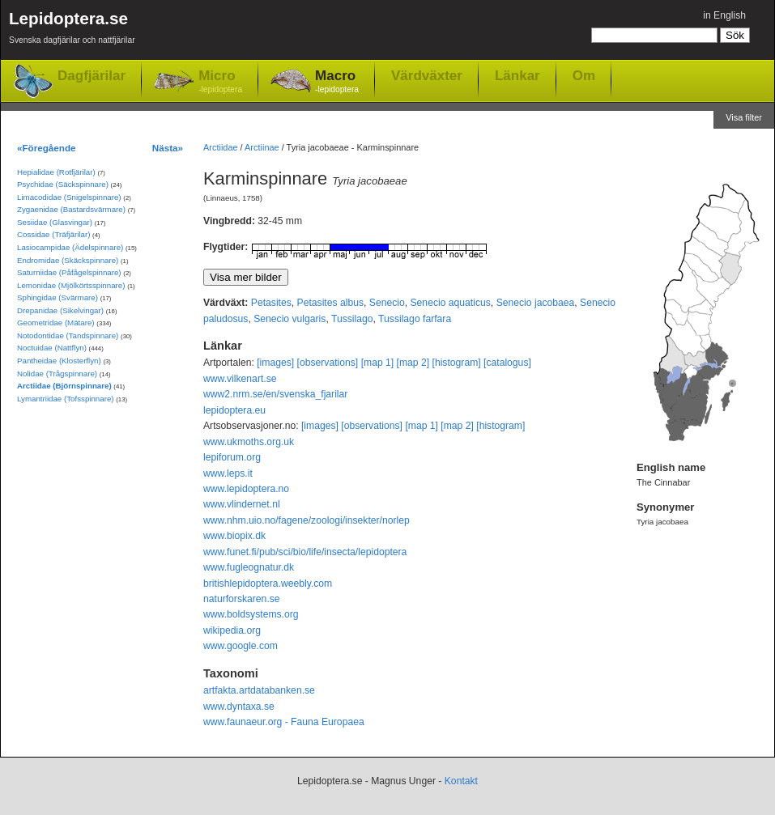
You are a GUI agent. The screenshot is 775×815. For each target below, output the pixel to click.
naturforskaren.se (241, 599)
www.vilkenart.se (240, 378)
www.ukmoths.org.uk (248, 442)
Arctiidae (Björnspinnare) (64, 385)
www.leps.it (228, 473)
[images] (275, 362)
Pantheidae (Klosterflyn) (59, 360)
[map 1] (377, 362)
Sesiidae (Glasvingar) (54, 222)
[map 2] (413, 362)
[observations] (328, 362)
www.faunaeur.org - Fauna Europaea (283, 722)
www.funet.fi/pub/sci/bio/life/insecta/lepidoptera (305, 552)
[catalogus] (507, 362)
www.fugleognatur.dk (248, 567)
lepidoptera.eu (234, 410)
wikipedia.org (232, 630)
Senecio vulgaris (289, 319)
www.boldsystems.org (251, 614)
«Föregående (46, 147)
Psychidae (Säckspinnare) (63, 184)
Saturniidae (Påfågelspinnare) (69, 272)
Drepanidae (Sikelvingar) (60, 310)
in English (724, 15)
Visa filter (744, 117)
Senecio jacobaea (535, 302)
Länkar (517, 75)
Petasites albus (330, 302)
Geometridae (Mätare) (56, 322)
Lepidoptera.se (72, 30)
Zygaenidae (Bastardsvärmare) (71, 209)
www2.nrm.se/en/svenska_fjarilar (275, 394)
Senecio (387, 302)
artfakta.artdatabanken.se (259, 690)
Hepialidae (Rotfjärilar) (56, 172)
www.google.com (240, 646)
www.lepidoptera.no (246, 489)
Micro (220, 82)
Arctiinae (262, 147)
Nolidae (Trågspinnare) (57, 373)
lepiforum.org (232, 457)
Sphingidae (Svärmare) (57, 297)
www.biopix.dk (234, 535)
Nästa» (167, 147)
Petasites (271, 302)
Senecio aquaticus (451, 302)
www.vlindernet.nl (241, 504)
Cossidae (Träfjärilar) (53, 234)
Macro (337, 82)
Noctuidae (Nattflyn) (52, 347)
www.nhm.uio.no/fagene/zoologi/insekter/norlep (306, 520)
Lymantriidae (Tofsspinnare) (65, 398)
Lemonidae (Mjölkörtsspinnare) (71, 285)
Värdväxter (426, 75)
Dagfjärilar (91, 75)
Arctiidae (220, 147)
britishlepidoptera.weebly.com (267, 583)
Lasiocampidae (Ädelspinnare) (70, 247)
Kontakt (461, 781)
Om (584, 75)
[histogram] (456, 362)
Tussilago (352, 319)
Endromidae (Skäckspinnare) (67, 260)
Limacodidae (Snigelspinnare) (69, 197)
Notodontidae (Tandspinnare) (67, 335)
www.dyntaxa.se (239, 706)
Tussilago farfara (414, 319)
